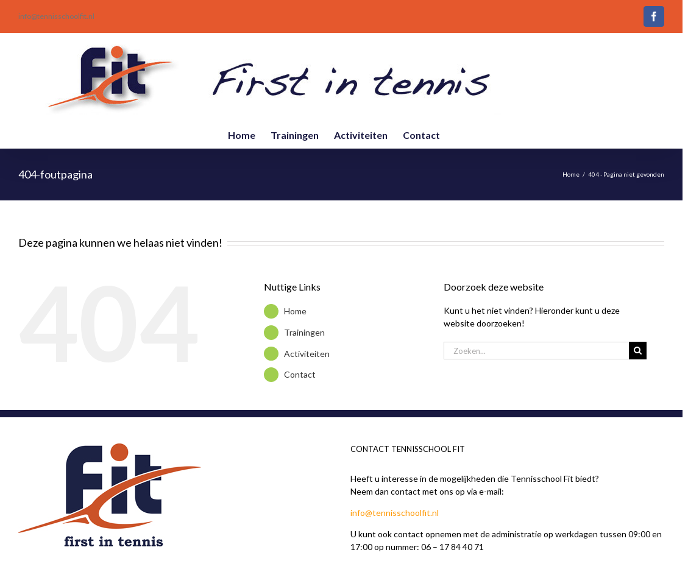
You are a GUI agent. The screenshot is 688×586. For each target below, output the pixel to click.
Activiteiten (307, 353)
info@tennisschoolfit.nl (56, 16)
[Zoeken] (638, 350)
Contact (300, 374)
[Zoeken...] (536, 350)
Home (295, 311)
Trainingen (304, 332)
